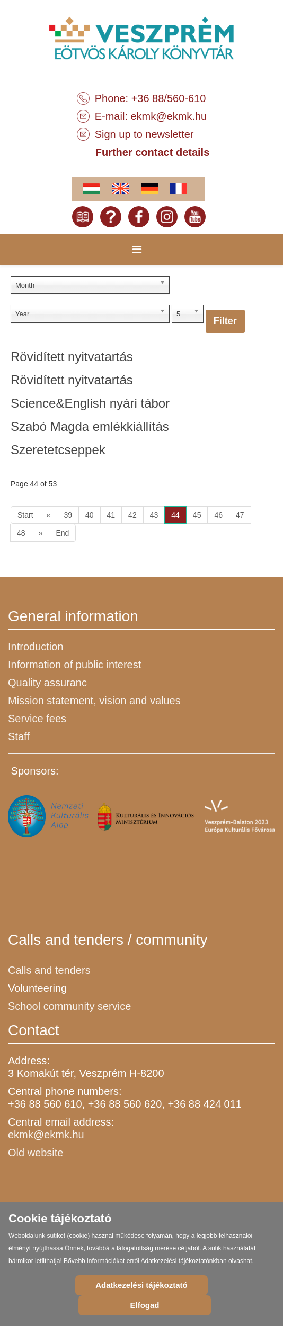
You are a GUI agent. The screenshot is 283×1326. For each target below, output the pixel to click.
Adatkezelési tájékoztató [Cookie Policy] (141, 1285)
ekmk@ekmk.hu (168, 116)
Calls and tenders (49, 970)
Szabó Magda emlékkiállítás (90, 426)
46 (218, 515)
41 (111, 515)
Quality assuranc (47, 682)
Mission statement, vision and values (94, 700)
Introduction (36, 646)
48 (21, 533)
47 (240, 515)
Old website (36, 1152)
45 (197, 515)
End (62, 533)
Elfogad (144, 1305)
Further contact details (152, 152)
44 (175, 515)
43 (154, 515)
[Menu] (137, 249)
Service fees (37, 718)
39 (68, 515)
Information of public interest (74, 664)
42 (132, 515)
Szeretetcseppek (58, 450)
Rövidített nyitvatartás (72, 356)
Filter (225, 321)
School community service (69, 1006)
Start (25, 515)
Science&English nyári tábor (90, 403)
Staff (19, 736)
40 (89, 515)
